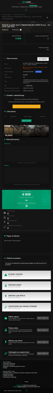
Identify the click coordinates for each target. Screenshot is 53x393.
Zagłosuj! (43, 59)
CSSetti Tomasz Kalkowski (29, 385)
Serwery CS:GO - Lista (19, 14)
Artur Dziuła (30, 386)
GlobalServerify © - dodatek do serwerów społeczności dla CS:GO (20, 373)
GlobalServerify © (24, 7)
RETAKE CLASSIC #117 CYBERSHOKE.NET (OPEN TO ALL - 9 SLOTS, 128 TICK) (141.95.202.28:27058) (22, 18)
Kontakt (40, 7)
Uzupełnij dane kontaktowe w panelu (26, 106)
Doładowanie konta (8, 374)
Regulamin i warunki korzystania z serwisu (14, 366)
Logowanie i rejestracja (9, 363)
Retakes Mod (29, 85)
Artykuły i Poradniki (8, 375)
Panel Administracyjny (9, 365)
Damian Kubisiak (22, 386)
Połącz (38, 71)
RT (24, 85)
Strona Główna (15, 7)
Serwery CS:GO (33, 7)
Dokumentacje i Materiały (9, 377)
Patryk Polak (36, 386)
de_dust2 (25, 74)
